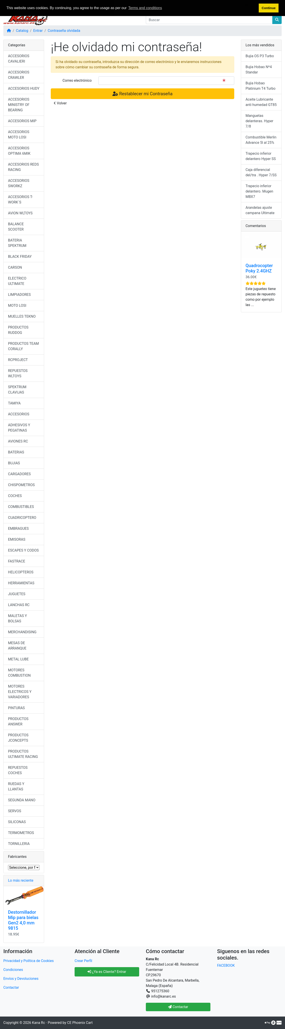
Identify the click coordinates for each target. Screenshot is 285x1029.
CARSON (15, 267)
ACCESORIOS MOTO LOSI (18, 134)
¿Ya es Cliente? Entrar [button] (107, 972)
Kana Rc (38, 1023)
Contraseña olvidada (64, 30)
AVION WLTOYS (20, 213)
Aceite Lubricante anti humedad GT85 (261, 102)
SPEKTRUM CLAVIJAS (17, 389)
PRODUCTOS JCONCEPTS (18, 738)
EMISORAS (16, 539)
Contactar (11, 987)
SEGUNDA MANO (21, 800)
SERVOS (14, 811)
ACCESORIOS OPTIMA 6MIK (19, 151)
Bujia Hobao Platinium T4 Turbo (260, 86)
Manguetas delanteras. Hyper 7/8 (259, 121)
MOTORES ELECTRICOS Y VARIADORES (19, 691)
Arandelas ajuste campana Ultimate (260, 210)
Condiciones (13, 970)
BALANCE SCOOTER (16, 226)
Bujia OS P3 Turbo (260, 56)
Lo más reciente (20, 880)
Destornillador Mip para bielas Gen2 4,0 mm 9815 (23, 920)
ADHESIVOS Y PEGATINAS (19, 427)
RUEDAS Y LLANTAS (16, 786)
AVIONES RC (18, 441)
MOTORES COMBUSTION (19, 673)
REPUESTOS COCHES (18, 770)
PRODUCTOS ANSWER (18, 721)
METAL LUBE (18, 659)
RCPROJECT (18, 360)
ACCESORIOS (18, 414)
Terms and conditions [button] (145, 8)
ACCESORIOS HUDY (23, 88)
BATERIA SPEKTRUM (17, 243)
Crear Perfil (83, 961)
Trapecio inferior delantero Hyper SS (261, 156)
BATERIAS (16, 452)
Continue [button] (268, 8)
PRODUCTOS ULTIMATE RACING (23, 754)
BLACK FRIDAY (20, 256)
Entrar (38, 30)
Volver (60, 103)
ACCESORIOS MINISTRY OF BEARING (18, 104)
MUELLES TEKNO (22, 316)
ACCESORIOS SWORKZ (18, 183)
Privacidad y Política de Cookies (28, 961)
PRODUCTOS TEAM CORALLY (23, 346)
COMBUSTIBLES (21, 507)
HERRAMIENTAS (21, 583)
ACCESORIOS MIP (22, 121)
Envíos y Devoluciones (21, 978)
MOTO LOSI (17, 305)
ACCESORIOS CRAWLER (18, 75)
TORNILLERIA (19, 844)
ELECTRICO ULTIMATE (17, 281)
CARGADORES (19, 474)
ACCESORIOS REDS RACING (23, 167)
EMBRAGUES (18, 528)
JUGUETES (16, 594)
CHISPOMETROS (21, 485)
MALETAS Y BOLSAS (17, 618)
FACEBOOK (226, 965)
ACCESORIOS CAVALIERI (18, 58)
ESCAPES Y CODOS (23, 550)
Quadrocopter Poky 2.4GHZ (259, 268)
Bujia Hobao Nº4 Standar (259, 69)
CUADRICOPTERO (22, 518)
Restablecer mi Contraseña (142, 93)
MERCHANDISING (22, 632)
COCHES (15, 496)
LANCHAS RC (19, 605)
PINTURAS (16, 708)
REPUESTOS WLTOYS (18, 373)
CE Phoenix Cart (80, 1023)
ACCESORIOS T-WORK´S (20, 199)
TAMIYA (14, 403)
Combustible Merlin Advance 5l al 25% (261, 140)
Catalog (22, 30)
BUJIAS (14, 463)
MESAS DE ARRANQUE (17, 645)
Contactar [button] (178, 1007)
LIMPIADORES (19, 294)
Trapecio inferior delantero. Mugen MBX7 (259, 191)
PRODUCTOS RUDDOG (18, 330)
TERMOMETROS (21, 833)
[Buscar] (209, 20)
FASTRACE (16, 561)
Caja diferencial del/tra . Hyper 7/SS (261, 172)
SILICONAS (17, 822)
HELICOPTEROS (20, 572)
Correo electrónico (77, 80)
